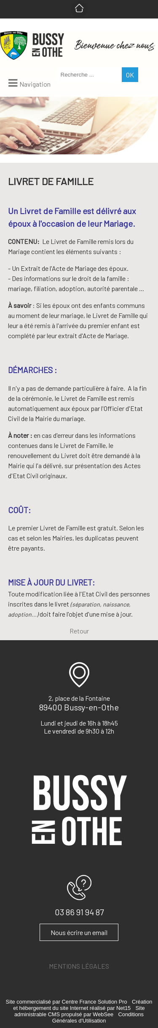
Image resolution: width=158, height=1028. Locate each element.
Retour (79, 631)
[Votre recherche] (88, 74)
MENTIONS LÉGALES (79, 966)
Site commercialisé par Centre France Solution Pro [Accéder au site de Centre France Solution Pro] (66, 1002)
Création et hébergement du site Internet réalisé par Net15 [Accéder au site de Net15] (82, 1005)
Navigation (35, 84)
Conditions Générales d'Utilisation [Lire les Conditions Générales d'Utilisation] (98, 1017)
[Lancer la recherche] (130, 74)
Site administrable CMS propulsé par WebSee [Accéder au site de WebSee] (79, 1011)
